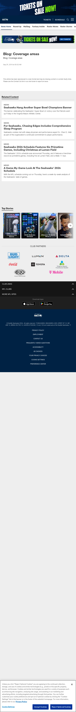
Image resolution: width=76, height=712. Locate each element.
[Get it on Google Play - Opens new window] (46, 305)
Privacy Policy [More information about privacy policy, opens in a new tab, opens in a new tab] (21, 702)
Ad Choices (38, 351)
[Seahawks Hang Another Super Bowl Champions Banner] (38, 109)
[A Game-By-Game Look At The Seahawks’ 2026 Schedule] (38, 171)
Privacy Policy (38, 330)
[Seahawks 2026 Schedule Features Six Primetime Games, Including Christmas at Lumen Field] (38, 150)
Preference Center (38, 364)
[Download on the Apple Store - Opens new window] (28, 304)
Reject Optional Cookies (61, 708)
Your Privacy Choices (38, 355)
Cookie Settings (38, 359)
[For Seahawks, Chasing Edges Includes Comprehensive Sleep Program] (38, 129)
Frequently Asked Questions (38, 343)
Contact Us (38, 338)
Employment (38, 334)
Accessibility (38, 347)
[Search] (68, 19)
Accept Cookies (40, 708)
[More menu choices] (72, 19)
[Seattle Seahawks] (38, 315)
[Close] (72, 685)
